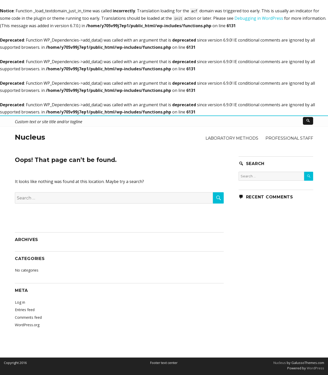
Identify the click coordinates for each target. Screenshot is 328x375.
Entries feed (25, 309)
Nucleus (30, 137)
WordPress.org (27, 324)
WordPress (315, 368)
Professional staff (289, 138)
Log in (20, 302)
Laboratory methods (232, 138)
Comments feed (28, 317)
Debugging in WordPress (258, 18)
